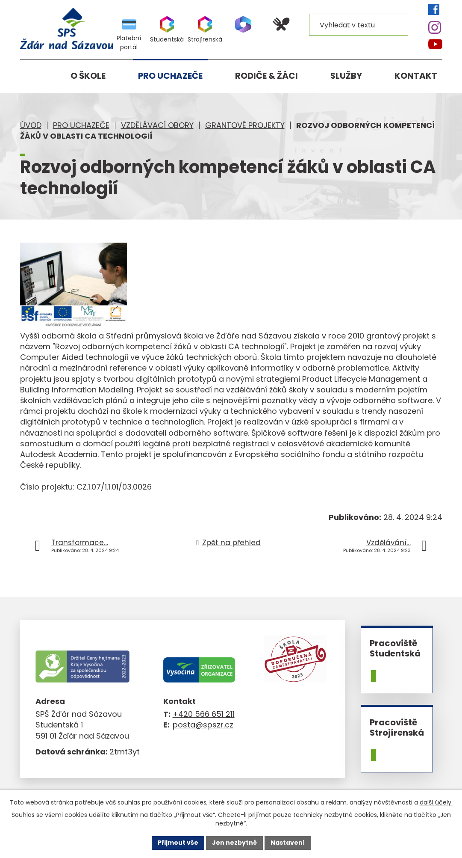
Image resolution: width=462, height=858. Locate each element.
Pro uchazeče (81, 125)
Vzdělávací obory (157, 125)
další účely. (436, 802)
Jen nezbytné (234, 842)
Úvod (30, 125)
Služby (346, 76)
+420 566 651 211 (204, 714)
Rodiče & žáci (266, 76)
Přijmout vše (178, 842)
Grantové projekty (245, 125)
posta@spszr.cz (203, 724)
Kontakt (415, 76)
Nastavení (288, 842)
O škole (88, 76)
